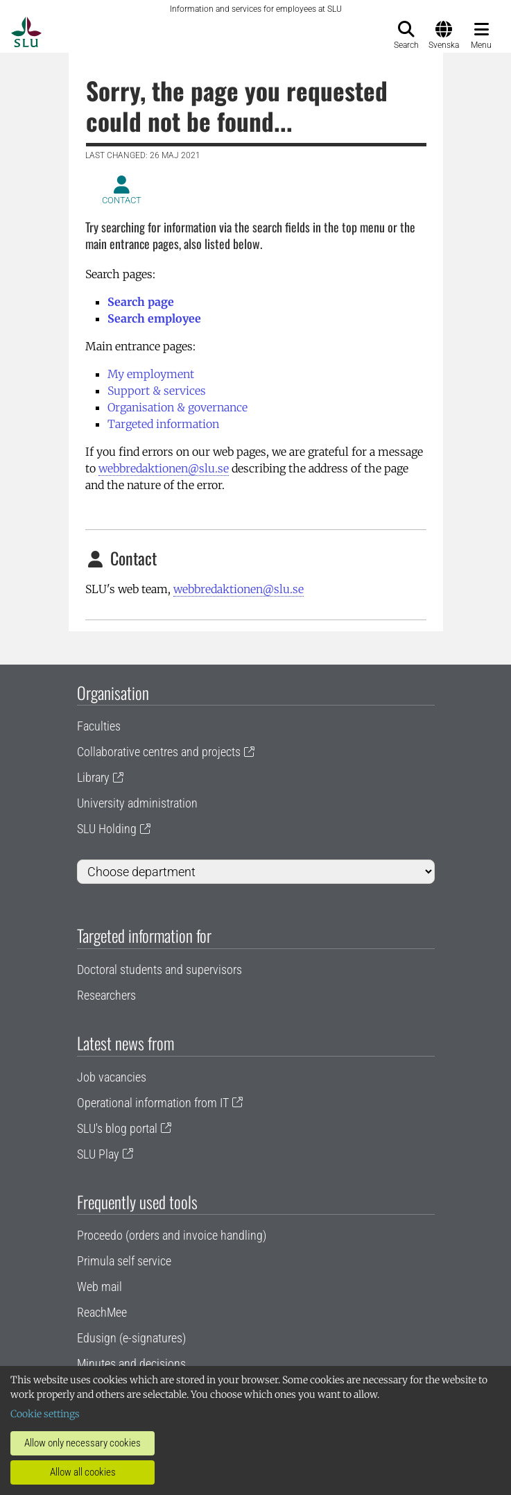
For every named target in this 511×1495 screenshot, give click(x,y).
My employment (150, 374)
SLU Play (98, 1154)
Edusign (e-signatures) (131, 1338)
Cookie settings (45, 1414)
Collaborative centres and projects (159, 751)
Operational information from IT (153, 1102)
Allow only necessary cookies (82, 1443)
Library (93, 777)
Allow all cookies (83, 1472)
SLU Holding (107, 828)
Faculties (99, 726)
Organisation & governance (177, 407)
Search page (140, 302)
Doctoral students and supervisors (159, 969)
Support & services (156, 391)
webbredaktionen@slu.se (163, 468)
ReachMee (102, 1312)
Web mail (99, 1286)
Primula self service (124, 1261)
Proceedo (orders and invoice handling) (171, 1235)
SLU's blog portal (117, 1128)
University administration (137, 803)
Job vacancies (111, 1077)
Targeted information (163, 424)
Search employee (154, 318)
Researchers (106, 995)
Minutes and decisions (131, 1363)
